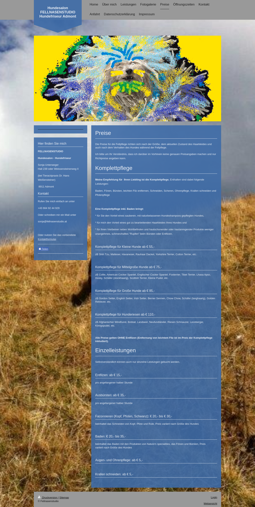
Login (214, 497)
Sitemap (64, 497)
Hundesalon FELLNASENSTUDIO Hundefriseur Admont (57, 12)
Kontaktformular (47, 239)
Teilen (43, 249)
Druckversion (48, 497)
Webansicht (210, 503)
